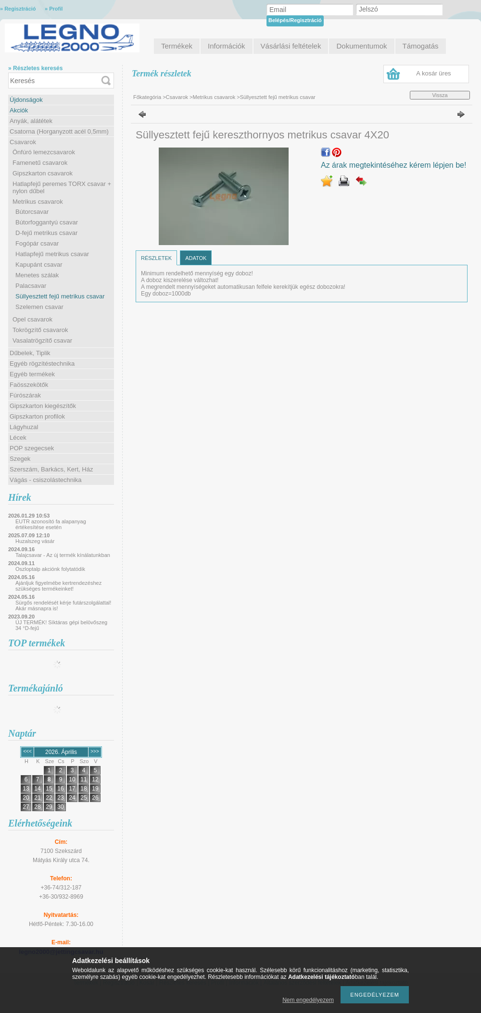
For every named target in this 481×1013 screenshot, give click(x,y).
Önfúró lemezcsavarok (44, 152)
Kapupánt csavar (39, 264)
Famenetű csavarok (40, 162)
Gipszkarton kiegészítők (43, 405)
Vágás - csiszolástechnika (46, 479)
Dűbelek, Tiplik (30, 353)
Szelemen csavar (39, 306)
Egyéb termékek (32, 374)
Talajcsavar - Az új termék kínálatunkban (62, 555)
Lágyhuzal (24, 427)
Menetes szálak (37, 275)
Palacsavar (30, 285)
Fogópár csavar (37, 243)
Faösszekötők (29, 384)
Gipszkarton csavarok (43, 173)
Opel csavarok (32, 319)
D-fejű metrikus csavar (46, 232)
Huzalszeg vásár (34, 541)
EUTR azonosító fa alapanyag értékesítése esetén (50, 524)
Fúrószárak (25, 395)
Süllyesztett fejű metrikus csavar (60, 296)
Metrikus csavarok (38, 201)
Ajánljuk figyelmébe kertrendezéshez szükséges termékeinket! (58, 586)
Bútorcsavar (32, 211)
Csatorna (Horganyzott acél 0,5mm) (59, 131)
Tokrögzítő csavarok (40, 330)
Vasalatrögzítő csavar (42, 340)
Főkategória (147, 97)
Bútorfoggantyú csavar (46, 222)
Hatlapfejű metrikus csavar (52, 254)
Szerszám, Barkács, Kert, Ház (51, 469)
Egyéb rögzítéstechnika (42, 363)
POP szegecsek (32, 448)
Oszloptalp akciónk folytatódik (50, 569)
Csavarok (23, 142)
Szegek (20, 458)
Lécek (18, 437)
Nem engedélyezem (308, 1000)
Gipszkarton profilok (37, 416)
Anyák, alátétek (31, 120)
